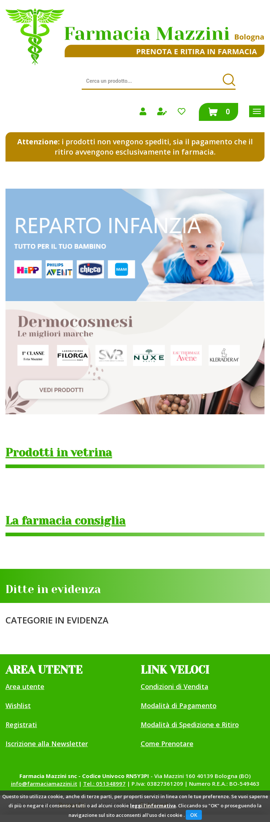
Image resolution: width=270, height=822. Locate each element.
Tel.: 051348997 (104, 783)
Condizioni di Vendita (174, 686)
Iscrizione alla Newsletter (46, 743)
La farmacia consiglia (65, 521)
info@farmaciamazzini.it (44, 783)
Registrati (21, 724)
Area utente (24, 686)
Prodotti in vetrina (58, 453)
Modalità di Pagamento (179, 705)
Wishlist (18, 705)
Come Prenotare (167, 743)
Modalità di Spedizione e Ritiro (190, 724)
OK (193, 814)
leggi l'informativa (153, 805)
